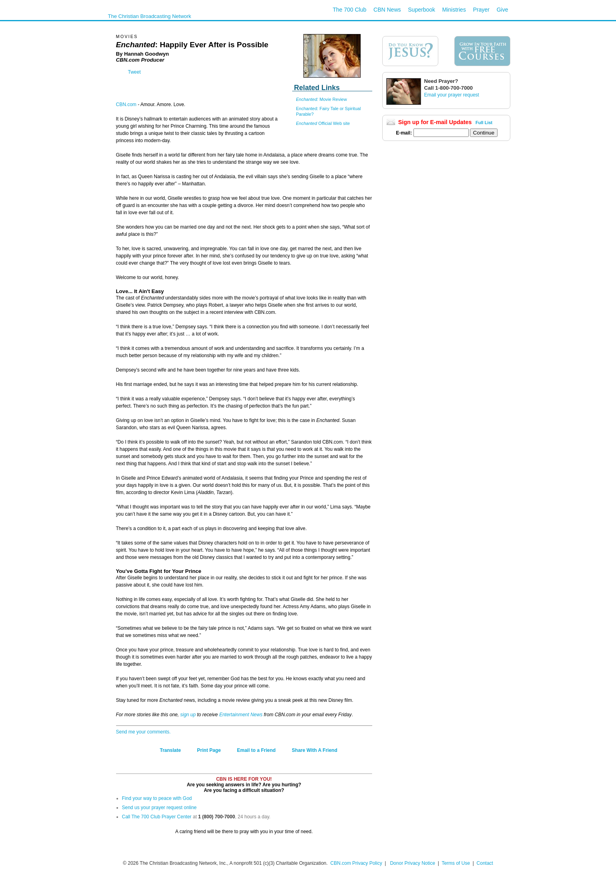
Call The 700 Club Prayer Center (157, 817)
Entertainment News (241, 714)
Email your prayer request (451, 95)
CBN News (387, 9)
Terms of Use (456, 863)
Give (502, 9)
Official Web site (323, 123)
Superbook (421, 9)
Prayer (481, 9)
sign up (188, 714)
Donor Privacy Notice (412, 863)
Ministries (454, 9)
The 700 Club (349, 9)
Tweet (134, 72)
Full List (484, 122)
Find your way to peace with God (157, 798)
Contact (485, 863)
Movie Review (321, 99)
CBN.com (126, 104)
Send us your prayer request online (159, 807)
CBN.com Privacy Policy (356, 863)
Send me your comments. (143, 732)
